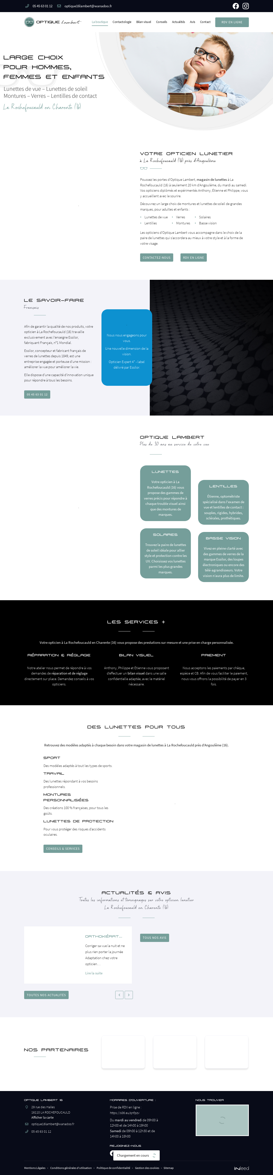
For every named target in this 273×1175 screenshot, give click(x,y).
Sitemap (190, 1169)
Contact (205, 22)
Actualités (178, 22)
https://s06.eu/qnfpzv (125, 1114)
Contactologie (122, 22)
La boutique (100, 22)
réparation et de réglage (69, 676)
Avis (192, 22)
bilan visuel (136, 676)
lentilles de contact (197, 510)
